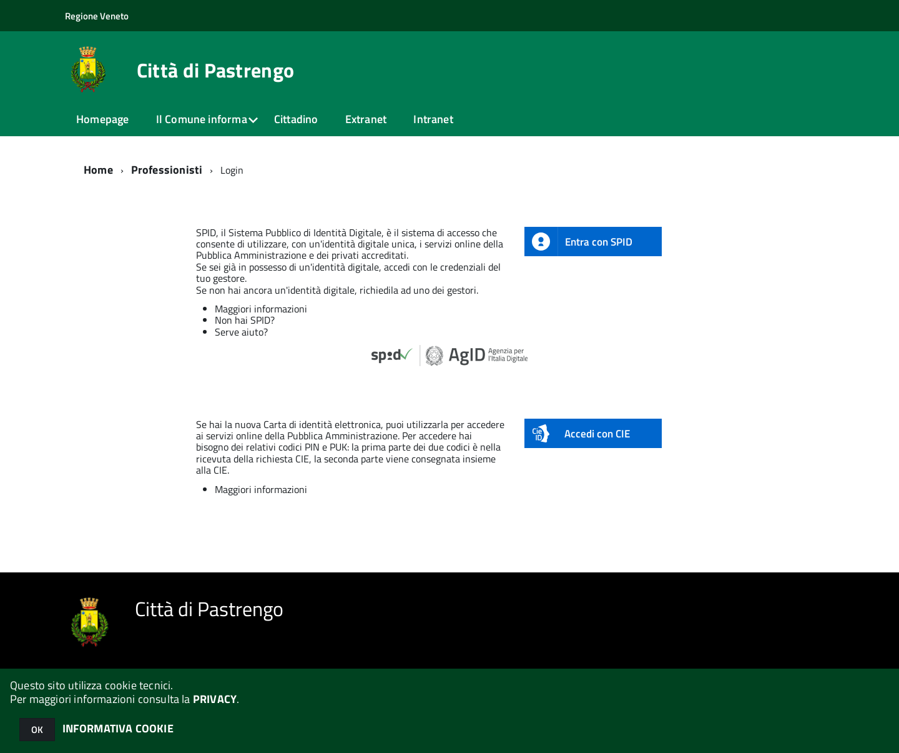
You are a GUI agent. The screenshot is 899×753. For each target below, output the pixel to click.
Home (98, 169)
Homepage (102, 119)
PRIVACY (215, 699)
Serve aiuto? (241, 331)
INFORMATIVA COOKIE (118, 728)
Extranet (365, 119)
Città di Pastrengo (216, 70)
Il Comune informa (201, 119)
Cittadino (296, 119)
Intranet (433, 119)
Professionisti (167, 169)
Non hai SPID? (245, 319)
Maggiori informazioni (261, 308)
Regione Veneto (97, 16)
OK (37, 729)
